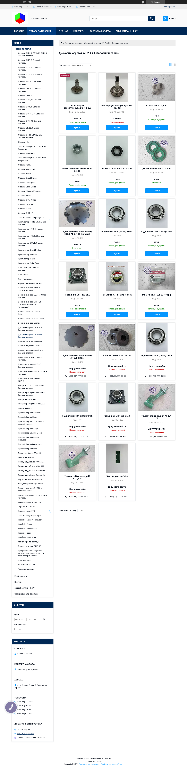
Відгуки (18, 582)
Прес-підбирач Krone (27, 449)
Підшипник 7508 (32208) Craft (156, 355)
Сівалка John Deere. (27, 187)
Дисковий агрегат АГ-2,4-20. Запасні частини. (30, 335)
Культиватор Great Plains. (29, 250)
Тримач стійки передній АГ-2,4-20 (77, 477)
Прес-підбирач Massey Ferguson (28, 438)
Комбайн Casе (24, 533)
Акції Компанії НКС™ (127, 31)
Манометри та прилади (29, 542)
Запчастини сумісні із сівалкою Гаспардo (32, 147)
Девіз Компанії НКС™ (25, 588)
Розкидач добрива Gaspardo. (31, 475)
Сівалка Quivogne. (26, 182)
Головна (19, 31)
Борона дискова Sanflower (30, 341)
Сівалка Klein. (24, 142)
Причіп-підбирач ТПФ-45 (29, 453)
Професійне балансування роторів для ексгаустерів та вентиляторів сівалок (31, 553)
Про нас (63, 31)
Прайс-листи (21, 576)
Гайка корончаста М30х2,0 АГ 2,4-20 (77, 170)
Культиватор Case (26, 259)
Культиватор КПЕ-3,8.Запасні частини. (31, 237)
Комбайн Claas (25, 524)
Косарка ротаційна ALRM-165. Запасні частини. (31, 393)
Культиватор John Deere (29, 263)
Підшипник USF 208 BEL (77, 295)
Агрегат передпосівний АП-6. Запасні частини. (31, 351)
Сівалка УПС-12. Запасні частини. (29, 82)
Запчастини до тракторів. (29, 515)
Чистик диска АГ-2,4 (117, 476)
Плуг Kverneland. (25, 279)
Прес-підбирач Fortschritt (29, 413)
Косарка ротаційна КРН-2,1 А (31, 404)
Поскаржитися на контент (89, 764)
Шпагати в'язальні (26, 457)
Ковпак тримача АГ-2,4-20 (116, 355)
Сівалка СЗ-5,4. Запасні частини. (29, 108)
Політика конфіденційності (112, 764)
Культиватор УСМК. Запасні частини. (30, 244)
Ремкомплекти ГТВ (26, 511)
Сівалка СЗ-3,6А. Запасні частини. (29, 101)
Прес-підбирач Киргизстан (30, 444)
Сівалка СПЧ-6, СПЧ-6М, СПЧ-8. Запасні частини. (32, 54)
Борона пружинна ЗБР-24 (30, 346)
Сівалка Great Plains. (27, 178)
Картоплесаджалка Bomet (30, 479)
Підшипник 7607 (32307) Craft (77, 416)
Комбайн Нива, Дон (27, 537)
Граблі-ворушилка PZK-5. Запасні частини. (29, 365)
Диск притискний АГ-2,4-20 (156, 169)
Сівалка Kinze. (24, 173)
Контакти (78, 31)
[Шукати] (151, 18)
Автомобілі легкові (26, 565)
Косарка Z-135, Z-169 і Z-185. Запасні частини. (31, 386)
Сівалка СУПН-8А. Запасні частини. (30, 75)
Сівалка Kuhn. (24, 165)
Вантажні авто (24, 560)
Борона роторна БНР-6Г (29, 546)
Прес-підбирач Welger (28, 428)
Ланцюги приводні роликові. (31, 484)
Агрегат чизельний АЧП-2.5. (30, 283)
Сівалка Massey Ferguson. (30, 191)
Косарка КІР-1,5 (25, 408)
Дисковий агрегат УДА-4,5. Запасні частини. (30, 328)
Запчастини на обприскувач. (31, 217)
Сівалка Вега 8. (25, 95)
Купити (77, 128)
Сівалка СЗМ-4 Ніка (27, 200)
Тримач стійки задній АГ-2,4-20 (156, 417)
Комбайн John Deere (27, 528)
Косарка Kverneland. (27, 399)
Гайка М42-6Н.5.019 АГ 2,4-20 (117, 169)
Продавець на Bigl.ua (93, 761)
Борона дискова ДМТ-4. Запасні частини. (29, 289)
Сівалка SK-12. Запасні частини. (28, 129)
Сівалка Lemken (25, 204)
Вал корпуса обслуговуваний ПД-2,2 (116, 106)
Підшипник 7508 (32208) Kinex (117, 232)
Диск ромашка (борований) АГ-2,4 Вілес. (77, 356)
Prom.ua (107, 759)
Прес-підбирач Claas (27, 417)
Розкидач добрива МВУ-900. (31, 466)
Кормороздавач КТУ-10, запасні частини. (32, 496)
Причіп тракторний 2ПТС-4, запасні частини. (30, 489)
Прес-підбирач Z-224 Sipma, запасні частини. (31, 422)
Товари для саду (26, 569)
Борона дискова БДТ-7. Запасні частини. (33, 296)
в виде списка (174, 65)
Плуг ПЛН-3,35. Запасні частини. (28, 269)
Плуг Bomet (23, 275)
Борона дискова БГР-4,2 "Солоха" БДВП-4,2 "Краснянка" (29, 304)
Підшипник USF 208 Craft (117, 416)
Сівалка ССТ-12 (25, 213)
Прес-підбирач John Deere (30, 433)
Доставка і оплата (100, 31)
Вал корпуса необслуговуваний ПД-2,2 (77, 106)
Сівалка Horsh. (25, 195)
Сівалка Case (24, 209)
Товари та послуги (40, 31)
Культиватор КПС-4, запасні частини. (30, 230)
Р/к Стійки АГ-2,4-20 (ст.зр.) (156, 295)
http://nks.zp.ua (23, 729)
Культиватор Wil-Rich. (28, 254)
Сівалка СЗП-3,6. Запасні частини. (29, 122)
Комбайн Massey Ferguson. (30, 520)
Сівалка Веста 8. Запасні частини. (29, 89)
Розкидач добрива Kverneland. (32, 470)
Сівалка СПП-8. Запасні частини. (29, 61)
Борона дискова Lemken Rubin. (29, 312)
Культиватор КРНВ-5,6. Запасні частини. (32, 223)
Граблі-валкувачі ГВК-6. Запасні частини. (32, 372)
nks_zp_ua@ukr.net (25, 734)
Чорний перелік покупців (26, 594)
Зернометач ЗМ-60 (26, 507)
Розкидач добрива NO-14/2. (31, 462)
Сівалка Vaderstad (26, 169)
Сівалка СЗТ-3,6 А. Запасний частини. (31, 115)
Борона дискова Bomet (28, 323)
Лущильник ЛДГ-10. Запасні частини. (30, 358)
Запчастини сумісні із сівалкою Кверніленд (32, 159)
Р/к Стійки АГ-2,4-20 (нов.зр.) (117, 295)
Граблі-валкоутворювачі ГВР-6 (29, 379)
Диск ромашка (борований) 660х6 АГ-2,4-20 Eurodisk (77, 233)
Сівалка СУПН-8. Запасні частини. (29, 68)
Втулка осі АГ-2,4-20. (157, 105)
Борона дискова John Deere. (31, 318)
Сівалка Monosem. (26, 153)
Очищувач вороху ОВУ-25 (30, 502)
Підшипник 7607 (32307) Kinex (156, 232)
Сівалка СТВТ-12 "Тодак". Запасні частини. (30, 136)
